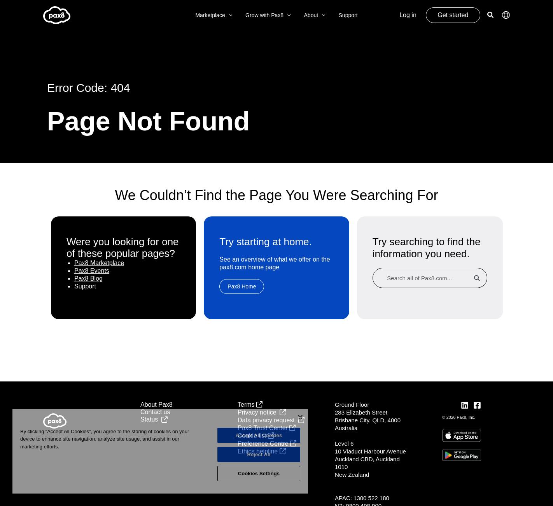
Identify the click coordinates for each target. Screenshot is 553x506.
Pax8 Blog (88, 278)
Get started (453, 15)
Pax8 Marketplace (99, 263)
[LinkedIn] (465, 405)
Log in (407, 15)
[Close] (300, 417)
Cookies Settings (259, 473)
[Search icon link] (490, 16)
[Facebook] (477, 405)
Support (344, 15)
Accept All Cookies (259, 435)
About (313, 15)
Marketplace (217, 15)
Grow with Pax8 (269, 15)
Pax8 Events (91, 270)
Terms (250, 404)
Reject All (258, 454)
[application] (232, 15)
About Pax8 (156, 404)
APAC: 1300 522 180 (362, 498)
